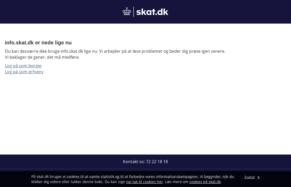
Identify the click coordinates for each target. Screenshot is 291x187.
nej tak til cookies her (144, 181)
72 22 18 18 (157, 161)
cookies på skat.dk (205, 181)
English (250, 177)
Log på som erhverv (24, 72)
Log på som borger (23, 66)
